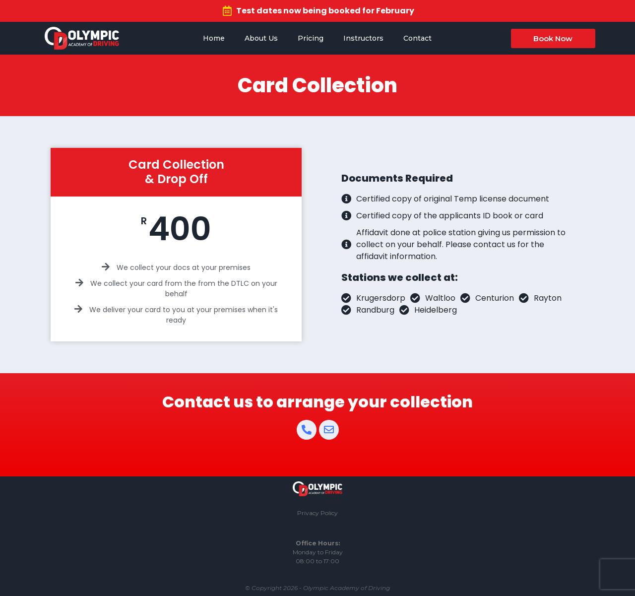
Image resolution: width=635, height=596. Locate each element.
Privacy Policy (317, 513)
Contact (417, 38)
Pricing (310, 38)
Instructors (363, 38)
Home (214, 38)
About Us (261, 38)
